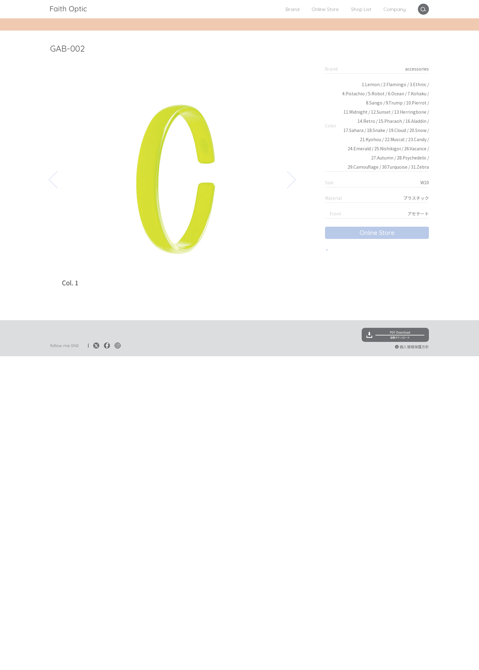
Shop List (361, 9)
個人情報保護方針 (414, 660)
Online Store (325, 9)
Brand (292, 9)
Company (394, 9)
